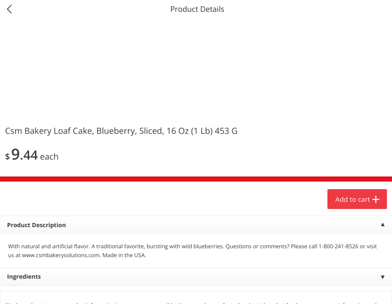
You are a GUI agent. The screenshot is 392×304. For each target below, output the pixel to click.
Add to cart (352, 199)
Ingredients (24, 277)
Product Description (36, 225)
